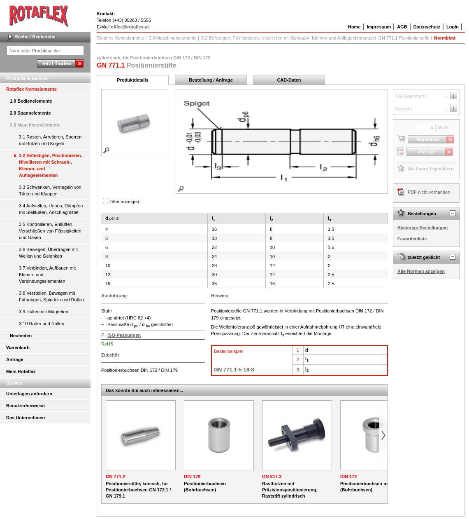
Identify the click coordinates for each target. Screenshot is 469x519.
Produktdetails (132, 79)
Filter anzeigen (124, 201)
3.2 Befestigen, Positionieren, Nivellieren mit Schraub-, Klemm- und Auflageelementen (50, 165)
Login (452, 26)
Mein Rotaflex (21, 371)
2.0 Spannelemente (30, 112)
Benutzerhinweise (25, 405)
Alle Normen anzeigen (421, 271)
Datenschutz (426, 26)
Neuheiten (21, 335)
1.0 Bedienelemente (31, 101)
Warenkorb (18, 347)
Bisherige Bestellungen (422, 227)
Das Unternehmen (25, 417)
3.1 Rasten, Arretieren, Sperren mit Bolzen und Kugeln (50, 140)
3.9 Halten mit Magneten (43, 311)
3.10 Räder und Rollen (41, 323)
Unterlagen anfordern (29, 393)
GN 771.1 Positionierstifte (404, 37)
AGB (402, 26)
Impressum (379, 26)
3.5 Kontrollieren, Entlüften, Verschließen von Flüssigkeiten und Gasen (50, 231)
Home (354, 26)
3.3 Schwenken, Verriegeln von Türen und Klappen (50, 190)
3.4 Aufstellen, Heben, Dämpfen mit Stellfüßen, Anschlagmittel (51, 209)
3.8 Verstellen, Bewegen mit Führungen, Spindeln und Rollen (51, 296)
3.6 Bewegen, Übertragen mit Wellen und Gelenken (48, 252)
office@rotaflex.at (130, 26)
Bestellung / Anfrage (211, 79)
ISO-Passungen (124, 335)
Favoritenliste (412, 238)
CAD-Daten (289, 79)
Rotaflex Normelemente (31, 89)
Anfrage (14, 359)
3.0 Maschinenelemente (35, 124)
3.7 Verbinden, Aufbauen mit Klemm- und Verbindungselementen (47, 274)
